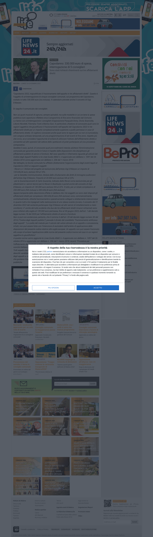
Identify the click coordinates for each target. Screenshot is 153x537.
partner (49, 251)
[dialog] (76, 269)
